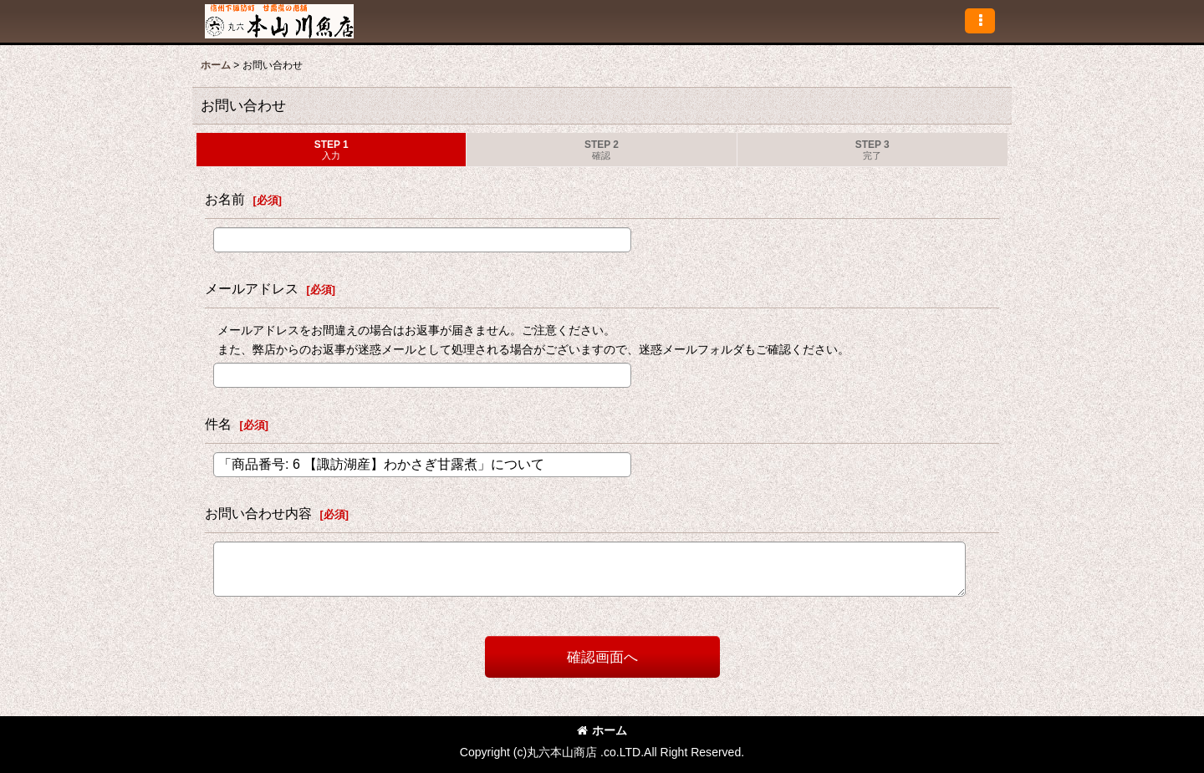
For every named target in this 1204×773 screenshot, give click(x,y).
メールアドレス (251, 288)
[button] (980, 20)
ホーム (602, 730)
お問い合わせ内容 (258, 513)
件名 (218, 423)
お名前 (225, 198)
